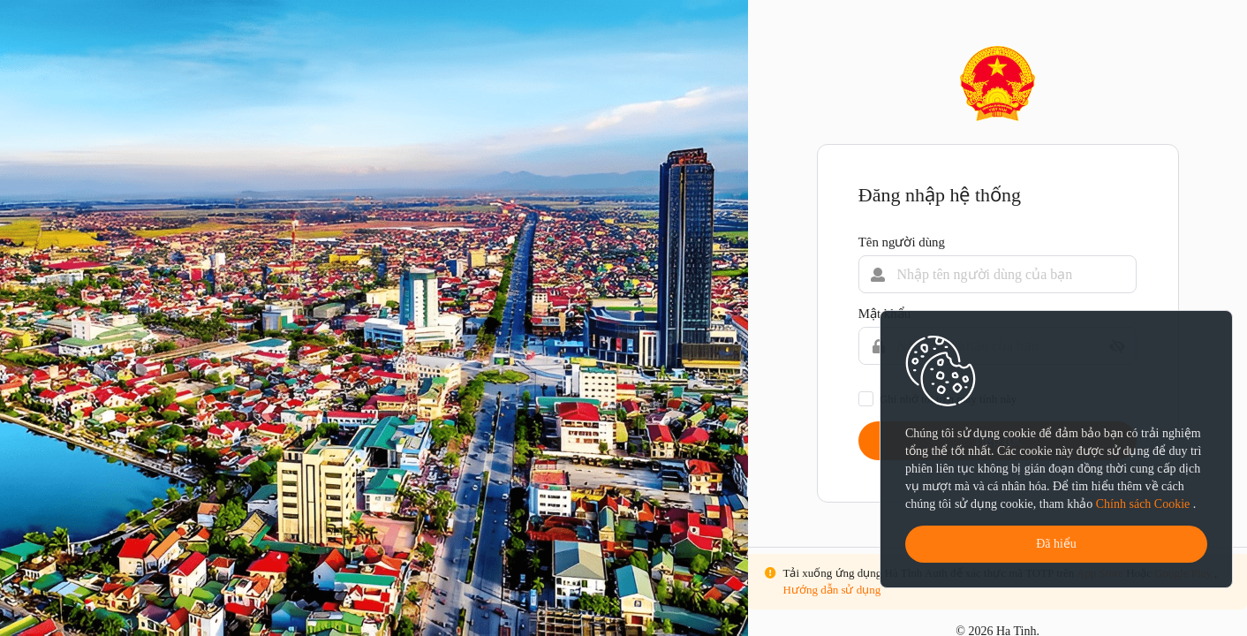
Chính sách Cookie (1144, 504)
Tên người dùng (901, 242)
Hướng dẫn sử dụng (832, 589)
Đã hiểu (1056, 543)
